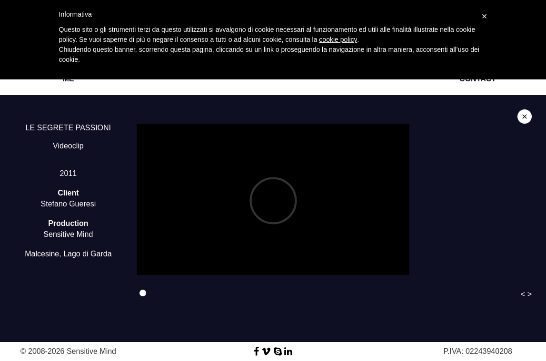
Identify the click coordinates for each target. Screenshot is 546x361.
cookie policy (338, 39)
